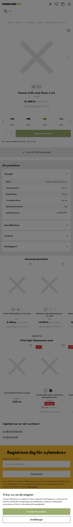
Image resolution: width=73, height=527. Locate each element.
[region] (36, 508)
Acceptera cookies (36, 511)
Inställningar (36, 519)
